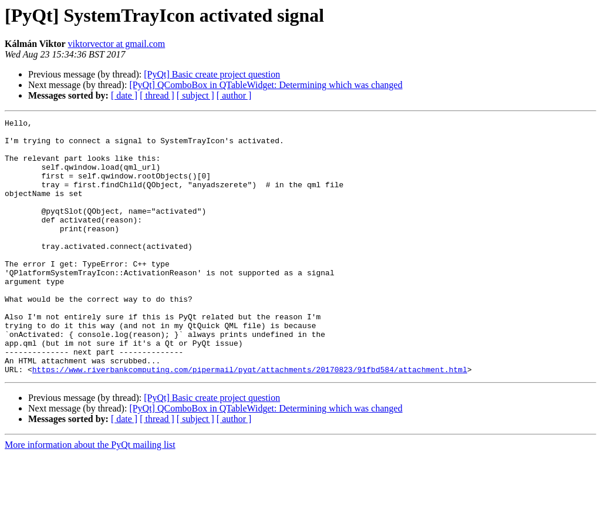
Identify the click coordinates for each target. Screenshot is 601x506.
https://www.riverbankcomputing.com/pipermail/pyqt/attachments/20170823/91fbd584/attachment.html (249, 420)
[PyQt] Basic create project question (212, 74)
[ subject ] (195, 95)
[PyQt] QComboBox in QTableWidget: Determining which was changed (265, 85)
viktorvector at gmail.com (117, 44)
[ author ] (234, 95)
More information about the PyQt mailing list (90, 496)
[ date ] (124, 95)
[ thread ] (157, 95)
